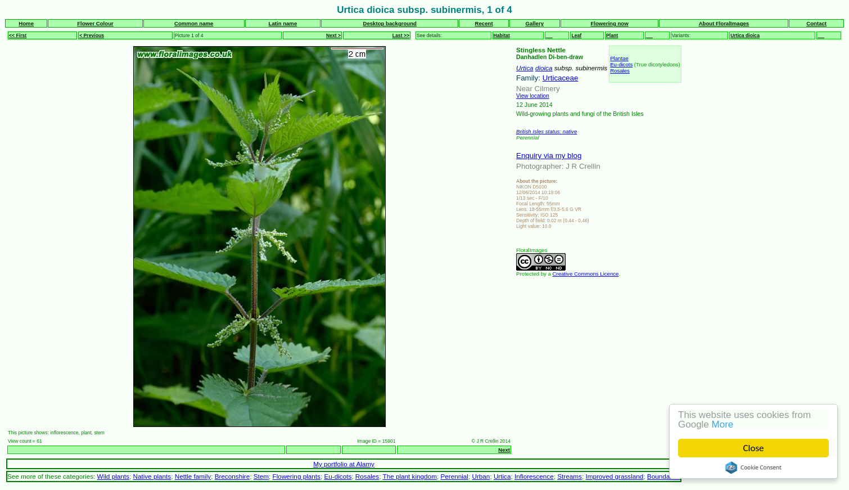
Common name (193, 23)
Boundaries (663, 476)
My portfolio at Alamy (343, 463)
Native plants (152, 476)
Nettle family (193, 476)
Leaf (576, 35)
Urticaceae (561, 78)
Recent (484, 23)
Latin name (283, 23)
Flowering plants (296, 476)
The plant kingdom (409, 476)
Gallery (534, 23)
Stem (261, 476)
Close (753, 448)
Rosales (620, 71)
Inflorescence (534, 476)
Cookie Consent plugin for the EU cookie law (753, 467)
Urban (481, 476)
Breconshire (232, 476)
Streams (569, 476)
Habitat (502, 35)
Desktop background (390, 23)
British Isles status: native (546, 131)
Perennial (454, 476)
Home (26, 23)
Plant (612, 35)
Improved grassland (614, 476)
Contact (816, 23)
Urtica (525, 67)
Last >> (400, 35)
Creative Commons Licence (586, 274)
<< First (17, 35)
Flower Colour (95, 23)
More (723, 424)
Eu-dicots (621, 64)
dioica (544, 67)
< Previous (91, 35)
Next (504, 450)
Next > (333, 35)
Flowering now (609, 23)
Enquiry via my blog (548, 155)
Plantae (619, 58)
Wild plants (113, 476)
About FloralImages (724, 23)
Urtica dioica (745, 35)
